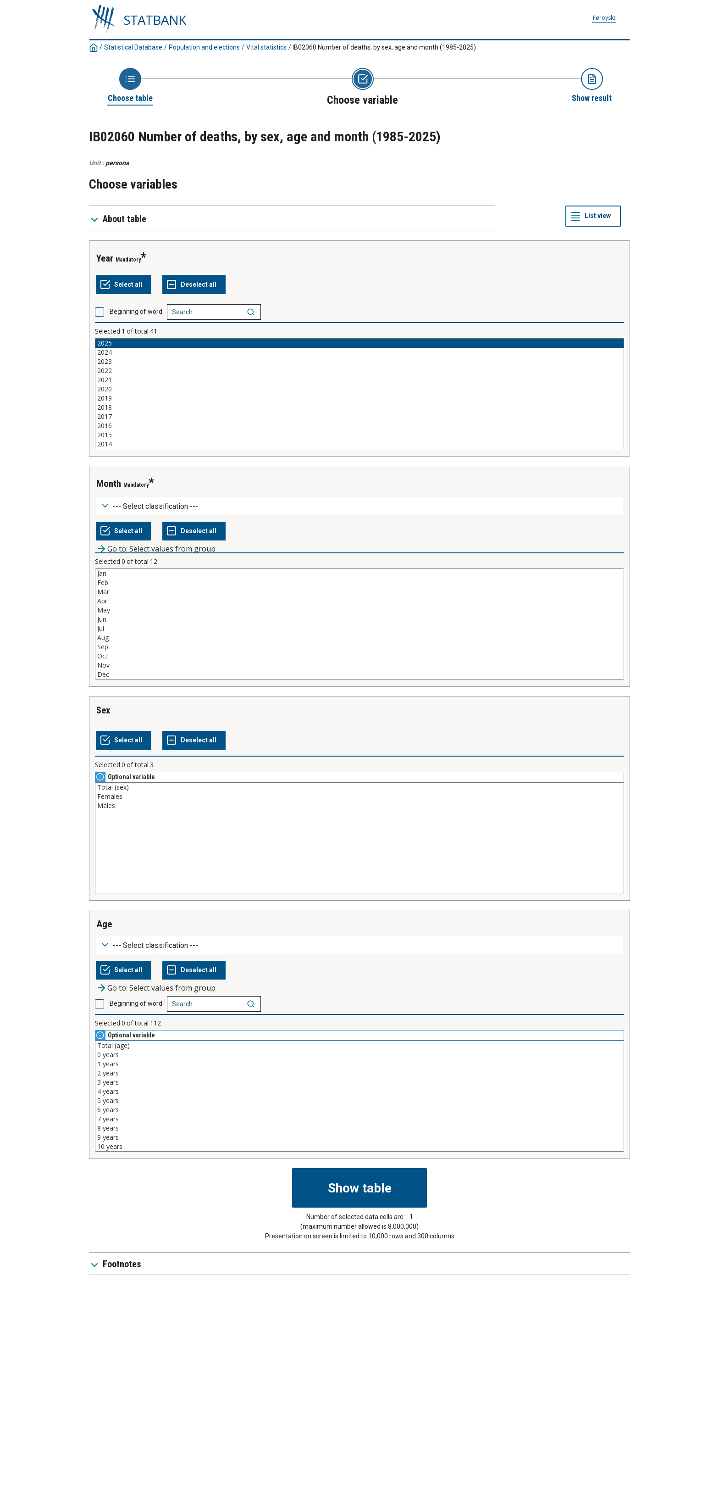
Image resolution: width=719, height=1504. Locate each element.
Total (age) (359, 1045)
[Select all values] (123, 284)
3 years (359, 1082)
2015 (359, 435)
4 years (359, 1091)
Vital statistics (266, 47)
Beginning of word (136, 311)
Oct (359, 656)
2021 (359, 379)
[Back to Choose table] (130, 86)
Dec (359, 674)
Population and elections (204, 47)
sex (103, 710)
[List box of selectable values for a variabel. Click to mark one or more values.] (359, 393)
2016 (359, 425)
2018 (359, 407)
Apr (359, 601)
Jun (359, 619)
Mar (359, 591)
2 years (359, 1073)
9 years (359, 1137)
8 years (359, 1128)
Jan (359, 573)
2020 (359, 389)
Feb (359, 582)
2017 (359, 416)
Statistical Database (133, 47)
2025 (359, 343)
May (359, 610)
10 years (359, 1146)
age (104, 924)
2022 (359, 370)
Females (359, 796)
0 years (359, 1054)
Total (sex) (359, 787)
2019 (359, 398)
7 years (359, 1119)
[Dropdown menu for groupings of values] (359, 506)
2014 (359, 444)
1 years (359, 1064)
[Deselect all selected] (194, 284)
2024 (359, 352)
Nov (359, 665)
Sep (359, 647)
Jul (359, 628)
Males (359, 805)
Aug (359, 637)
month (108, 483)
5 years (359, 1100)
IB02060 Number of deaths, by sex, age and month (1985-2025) (384, 47)
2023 (359, 361)
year (104, 258)
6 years (359, 1109)
